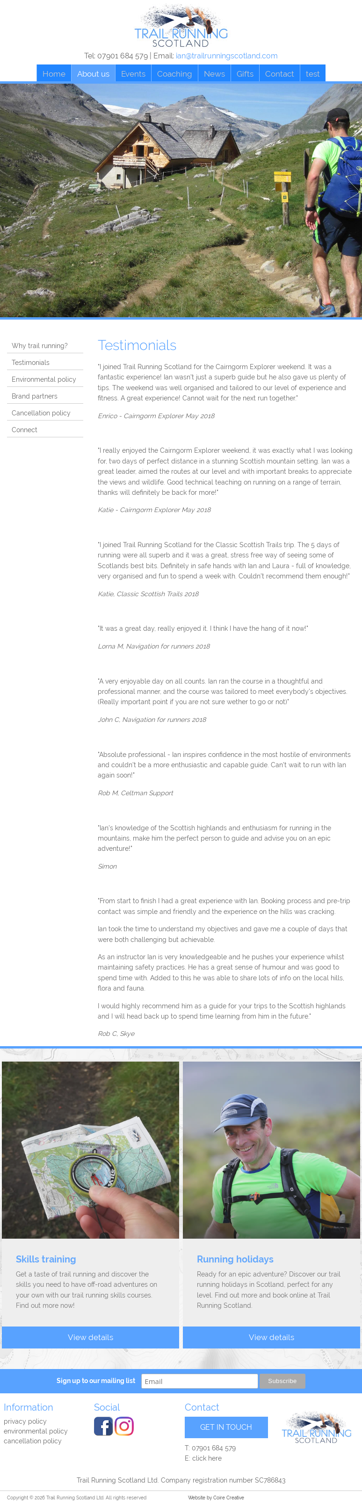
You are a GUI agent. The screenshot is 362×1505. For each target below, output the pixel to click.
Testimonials (31, 362)
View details (90, 1337)
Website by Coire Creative (216, 1497)
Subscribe (282, 1380)
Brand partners (35, 396)
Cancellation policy (41, 413)
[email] (199, 1381)
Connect (24, 430)
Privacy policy (25, 1421)
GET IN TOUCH (226, 1427)
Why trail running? (40, 346)
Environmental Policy (36, 1431)
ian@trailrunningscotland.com (227, 55)
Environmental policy (44, 379)
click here (207, 1458)
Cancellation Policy (33, 1441)
